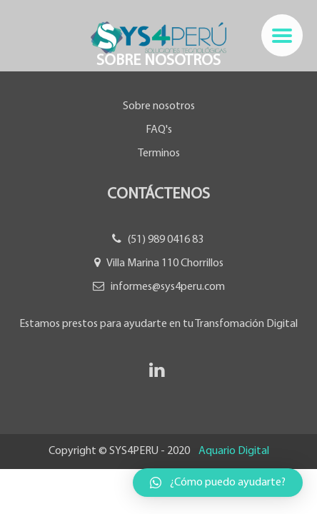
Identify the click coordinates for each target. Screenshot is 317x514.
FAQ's (159, 130)
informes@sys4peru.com (168, 287)
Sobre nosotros (159, 106)
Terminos (159, 153)
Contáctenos (158, 194)
